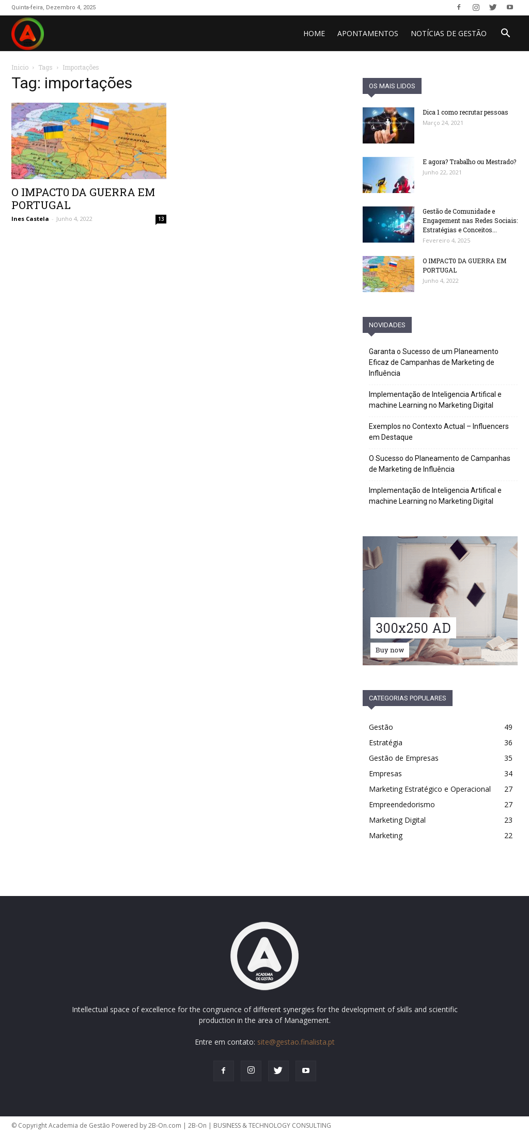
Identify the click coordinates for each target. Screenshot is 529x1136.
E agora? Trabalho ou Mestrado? (469, 161)
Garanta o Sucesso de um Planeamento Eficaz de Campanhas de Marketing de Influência (434, 362)
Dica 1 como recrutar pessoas (465, 112)
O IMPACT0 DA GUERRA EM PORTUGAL (83, 198)
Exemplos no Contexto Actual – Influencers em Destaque (439, 431)
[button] (505, 34)
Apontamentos (367, 33)
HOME (314, 33)
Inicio (19, 67)
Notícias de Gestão (449, 33)
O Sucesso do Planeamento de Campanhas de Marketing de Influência (439, 463)
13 (161, 218)
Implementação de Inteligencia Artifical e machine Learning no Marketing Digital (435, 399)
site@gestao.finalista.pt (296, 1042)
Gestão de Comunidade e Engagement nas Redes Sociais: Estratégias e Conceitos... (470, 220)
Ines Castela (30, 218)
